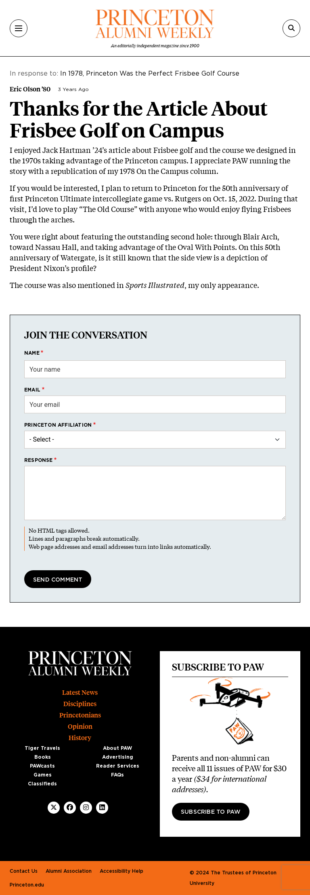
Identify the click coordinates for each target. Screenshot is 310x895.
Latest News (80, 692)
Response (38, 460)
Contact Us (24, 871)
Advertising (117, 757)
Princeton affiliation (58, 425)
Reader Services (117, 766)
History (80, 738)
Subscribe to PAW (211, 812)
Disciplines (79, 704)
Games (43, 774)
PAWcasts (42, 766)
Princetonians (80, 715)
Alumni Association (69, 871)
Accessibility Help (121, 871)
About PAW (117, 748)
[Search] (291, 28)
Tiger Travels (42, 748)
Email (32, 389)
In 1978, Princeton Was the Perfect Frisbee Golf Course (149, 73)
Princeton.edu (27, 884)
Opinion (80, 726)
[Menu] (18, 28)
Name (32, 353)
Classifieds (42, 783)
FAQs (117, 774)
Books (42, 757)
